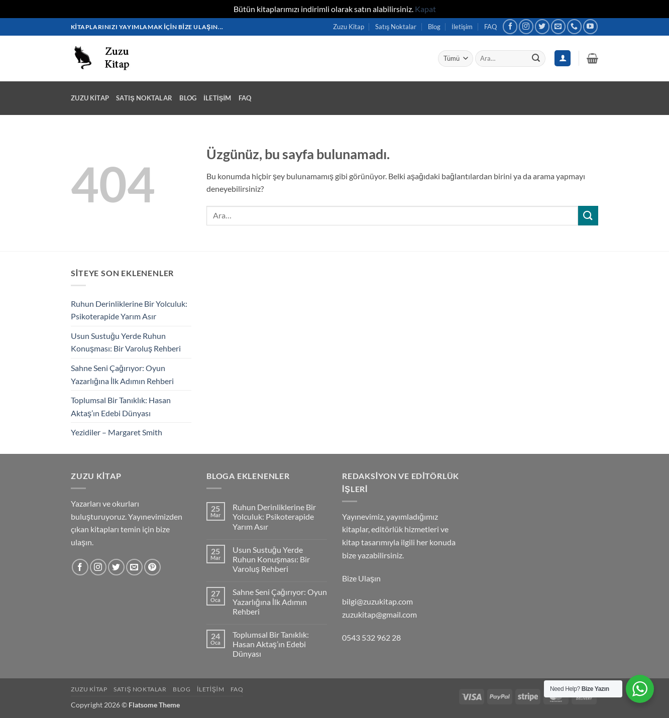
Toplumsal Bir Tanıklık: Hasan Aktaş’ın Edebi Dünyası (121, 406)
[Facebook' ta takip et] (510, 26)
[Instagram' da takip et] (526, 26)
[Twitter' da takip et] (542, 26)
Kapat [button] (425, 9)
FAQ (490, 27)
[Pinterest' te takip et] (152, 567)
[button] (592, 58)
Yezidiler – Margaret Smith (116, 432)
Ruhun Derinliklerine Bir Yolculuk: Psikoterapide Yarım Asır (129, 310)
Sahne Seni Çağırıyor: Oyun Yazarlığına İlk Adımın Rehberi (122, 374)
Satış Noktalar (395, 27)
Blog (434, 27)
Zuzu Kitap (348, 27)
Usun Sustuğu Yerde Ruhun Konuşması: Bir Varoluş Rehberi (126, 342)
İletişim (462, 27)
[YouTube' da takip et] (590, 26)
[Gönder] (535, 58)
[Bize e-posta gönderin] (558, 26)
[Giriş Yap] (562, 58)
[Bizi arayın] (574, 26)
